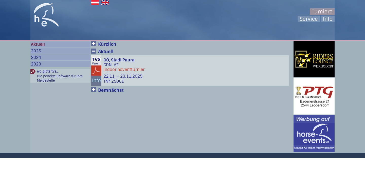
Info (328, 19)
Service (309, 19)
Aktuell (38, 44)
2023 (36, 64)
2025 (36, 51)
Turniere (322, 11)
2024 (36, 57)
